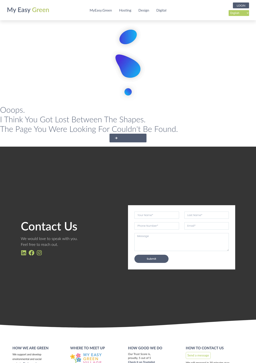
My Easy (28, 9)
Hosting (125, 10)
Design (143, 10)
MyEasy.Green (101, 10)
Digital (161, 10)
